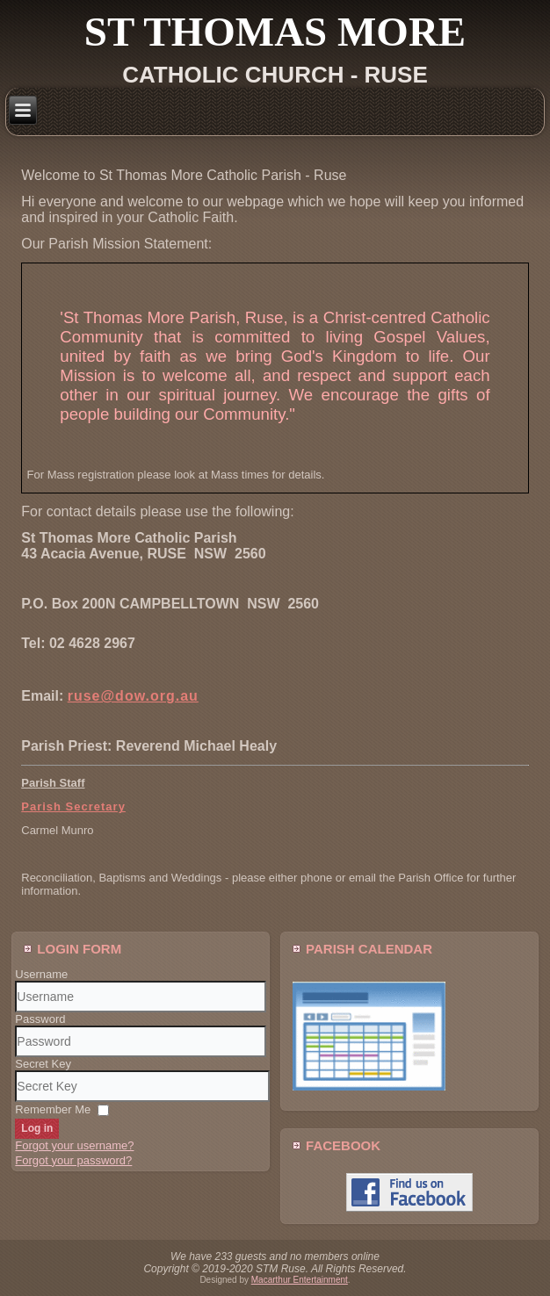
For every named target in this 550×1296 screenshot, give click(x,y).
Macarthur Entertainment (299, 1280)
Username (41, 974)
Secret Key (43, 1063)
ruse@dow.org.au (133, 695)
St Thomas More (275, 31)
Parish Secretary (73, 806)
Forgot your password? (73, 1160)
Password (40, 1019)
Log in (37, 1128)
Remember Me (52, 1109)
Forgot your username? (74, 1145)
